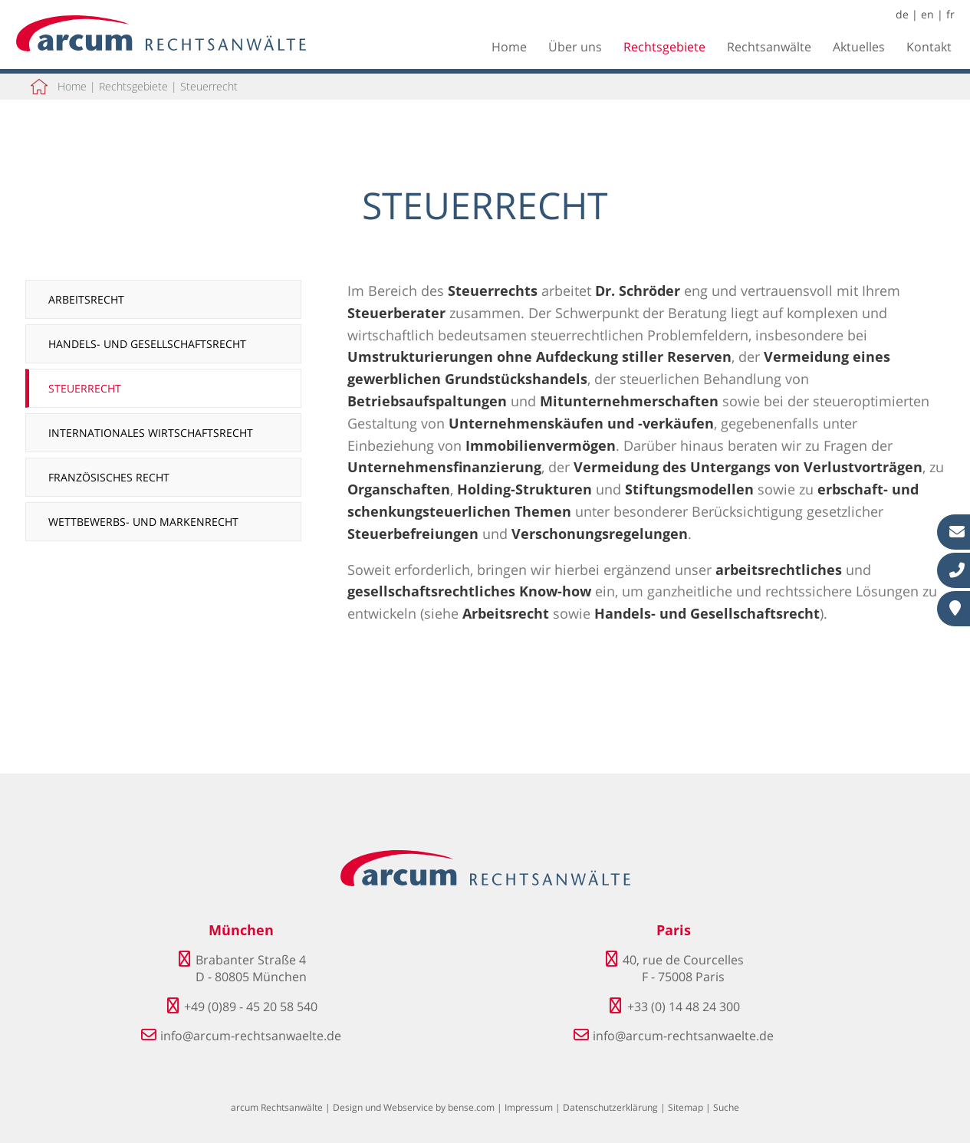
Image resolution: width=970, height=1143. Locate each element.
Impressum (529, 1107)
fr (950, 14)
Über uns (575, 46)
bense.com (471, 1107)
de (902, 14)
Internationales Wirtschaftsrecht (150, 432)
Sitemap (685, 1107)
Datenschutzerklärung (610, 1107)
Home (509, 46)
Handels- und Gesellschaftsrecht (147, 344)
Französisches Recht (108, 477)
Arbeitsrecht (86, 299)
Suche (726, 1107)
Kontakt (929, 46)
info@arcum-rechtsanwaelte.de (250, 1035)
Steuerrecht (209, 86)
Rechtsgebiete (664, 46)
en (927, 14)
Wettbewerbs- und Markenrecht (143, 521)
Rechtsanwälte (769, 46)
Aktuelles (859, 46)
